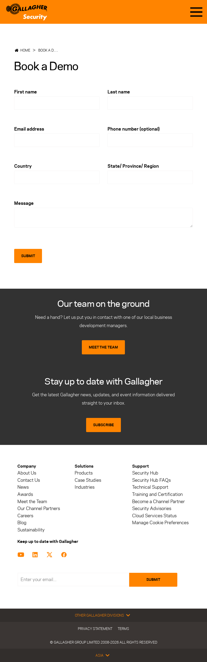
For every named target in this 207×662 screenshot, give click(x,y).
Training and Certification (157, 494)
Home (25, 50)
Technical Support (150, 487)
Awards (25, 494)
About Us (26, 473)
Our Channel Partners (38, 509)
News (23, 487)
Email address (29, 129)
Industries (84, 487)
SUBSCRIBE (103, 425)
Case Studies (88, 480)
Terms (123, 628)
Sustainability (31, 530)
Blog (21, 523)
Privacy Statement (95, 628)
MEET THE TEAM (103, 347)
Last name (119, 92)
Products (84, 473)
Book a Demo (49, 50)
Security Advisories (151, 509)
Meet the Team (32, 502)
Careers (25, 516)
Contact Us (28, 480)
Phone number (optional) (134, 129)
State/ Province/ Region (133, 166)
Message (24, 203)
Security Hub (145, 473)
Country (23, 166)
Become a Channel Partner (158, 502)
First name (25, 92)
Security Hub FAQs (151, 480)
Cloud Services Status (154, 516)
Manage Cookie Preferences (160, 523)
